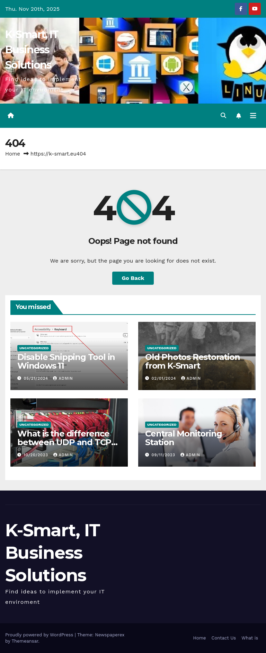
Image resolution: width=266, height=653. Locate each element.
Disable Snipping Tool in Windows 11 (66, 361)
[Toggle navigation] (253, 115)
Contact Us (224, 638)
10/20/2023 (37, 455)
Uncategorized (34, 348)
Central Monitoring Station (183, 438)
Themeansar (24, 641)
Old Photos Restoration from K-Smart (192, 361)
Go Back (133, 278)
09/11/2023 (164, 455)
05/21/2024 (37, 378)
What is (249, 638)
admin (63, 378)
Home (12, 154)
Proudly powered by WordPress (40, 634)
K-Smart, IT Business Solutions (31, 49)
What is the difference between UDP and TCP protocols (64, 442)
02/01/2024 (165, 378)
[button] (223, 115)
